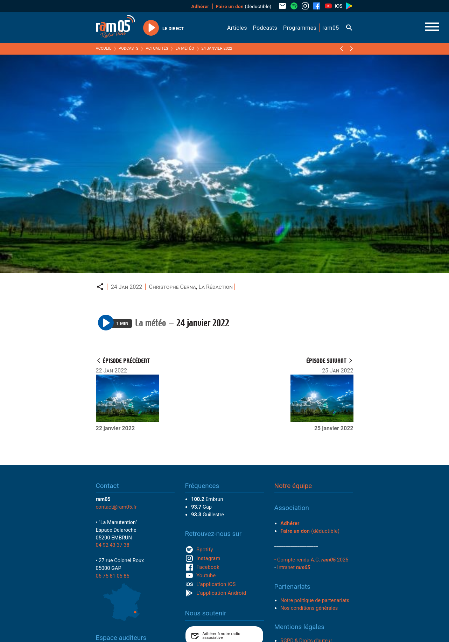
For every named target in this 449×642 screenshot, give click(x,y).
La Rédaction (215, 287)
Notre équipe (293, 486)
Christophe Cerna (172, 287)
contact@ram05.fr (116, 507)
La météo (184, 48)
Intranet (293, 567)
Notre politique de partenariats (314, 600)
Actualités (157, 48)
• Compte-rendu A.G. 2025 (311, 560)
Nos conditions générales (309, 608)
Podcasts (129, 48)
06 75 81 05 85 (112, 576)
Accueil (103, 48)
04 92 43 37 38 (112, 545)
